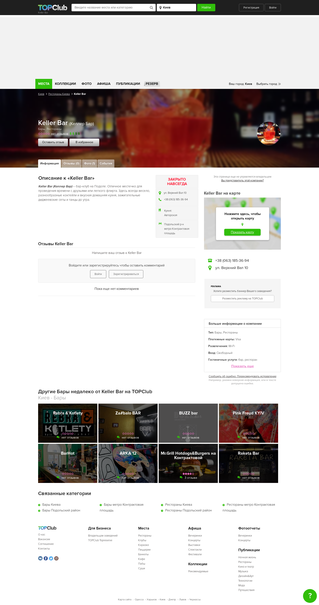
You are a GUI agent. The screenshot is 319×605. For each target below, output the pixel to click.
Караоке (143, 545)
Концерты (194, 540)
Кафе (141, 559)
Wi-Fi (231, 346)
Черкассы (195, 599)
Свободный (225, 353)
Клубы (142, 540)
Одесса (139, 599)
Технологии (245, 580)
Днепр (172, 599)
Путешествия (246, 590)
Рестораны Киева (59, 94)
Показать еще (242, 366)
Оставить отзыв (53, 142)
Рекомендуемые (198, 571)
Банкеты (143, 554)
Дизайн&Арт (246, 576)
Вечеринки (195, 535)
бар (240, 360)
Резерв (152, 84)
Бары (41, 129)
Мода (241, 585)
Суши (141, 568)
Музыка (243, 571)
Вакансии (44, 539)
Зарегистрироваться (126, 274)
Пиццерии (144, 549)
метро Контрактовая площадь (176, 231)
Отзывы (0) (71, 163)
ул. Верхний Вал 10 (175, 193)
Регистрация (251, 7)
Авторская (170, 215)
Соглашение (46, 544)
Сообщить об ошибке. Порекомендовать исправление (242, 376)
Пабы (141, 563)
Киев (41, 94)
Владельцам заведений (103, 535)
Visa (238, 339)
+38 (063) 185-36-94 (176, 199)
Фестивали (195, 554)
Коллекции (65, 84)
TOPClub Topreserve (100, 540)
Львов (182, 599)
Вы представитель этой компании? (242, 180)
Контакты (44, 548)
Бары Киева (51, 505)
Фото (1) (89, 163)
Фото (87, 84)
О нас (41, 534)
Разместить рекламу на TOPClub (242, 298)
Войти (272, 7)
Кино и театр (246, 566)
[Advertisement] (159, 47)
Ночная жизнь (247, 557)
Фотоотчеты (249, 528)
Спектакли (195, 549)
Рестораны (54, 129)
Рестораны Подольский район (188, 510)
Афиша (104, 84)
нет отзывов (59, 133)
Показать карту (242, 232)
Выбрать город (266, 84)
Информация (49, 163)
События (106, 163)
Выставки (194, 545)
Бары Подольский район (61, 510)
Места (43, 84)
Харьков (152, 599)
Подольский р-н (174, 224)
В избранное (84, 142)
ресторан (251, 360)
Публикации (128, 84)
